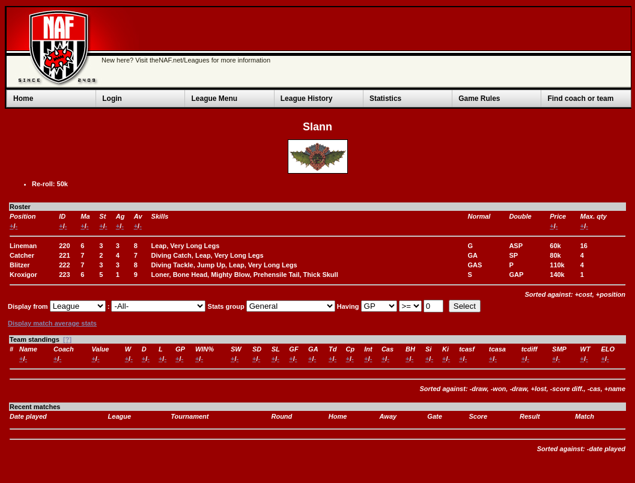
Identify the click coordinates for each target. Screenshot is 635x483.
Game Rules (479, 98)
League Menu (214, 98)
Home (23, 98)
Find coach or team (580, 98)
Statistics (385, 98)
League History (307, 98)
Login (112, 98)
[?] (67, 339)
